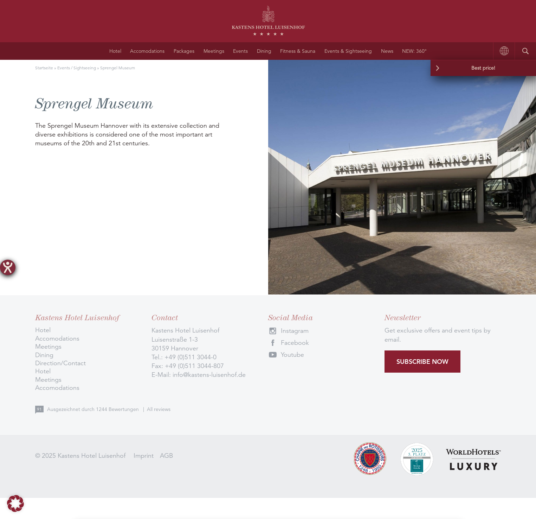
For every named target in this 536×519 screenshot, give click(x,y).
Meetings (214, 51)
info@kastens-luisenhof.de (209, 375)
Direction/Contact (60, 363)
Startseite (44, 67)
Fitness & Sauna (297, 51)
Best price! (483, 68)
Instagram (295, 331)
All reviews (158, 409)
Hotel (115, 51)
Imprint (144, 456)
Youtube (292, 355)
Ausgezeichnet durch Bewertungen (93, 409)
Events (240, 51)
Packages (184, 51)
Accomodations (147, 51)
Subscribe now (422, 361)
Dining (264, 51)
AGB (166, 456)
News (387, 51)
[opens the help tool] (7, 267)
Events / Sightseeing (76, 67)
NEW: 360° (414, 51)
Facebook (295, 343)
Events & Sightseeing (348, 51)
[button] (15, 503)
